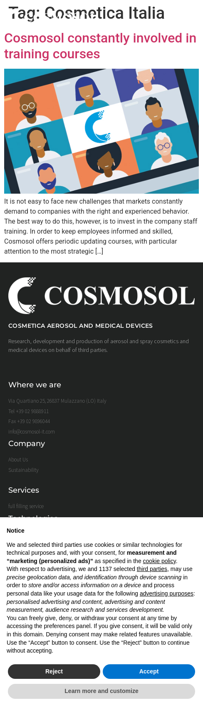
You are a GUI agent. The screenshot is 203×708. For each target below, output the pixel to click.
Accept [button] (149, 671)
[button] (187, 17)
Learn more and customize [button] (101, 691)
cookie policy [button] (159, 561)
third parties (152, 569)
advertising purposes (166, 593)
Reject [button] (54, 671)
